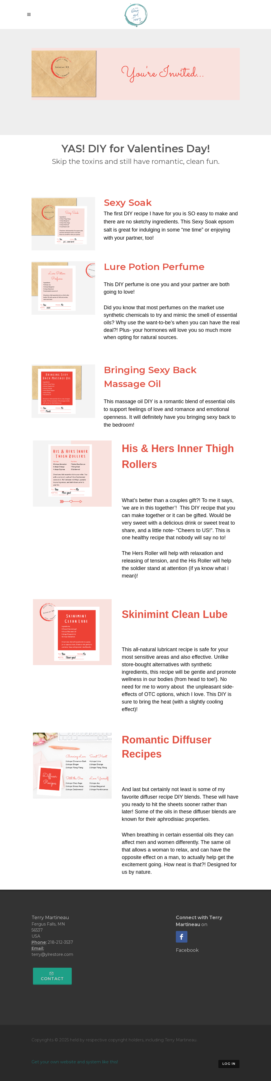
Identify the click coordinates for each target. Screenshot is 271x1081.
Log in (228, 1064)
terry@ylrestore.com (52, 954)
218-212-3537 (60, 942)
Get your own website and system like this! (75, 1062)
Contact (52, 976)
